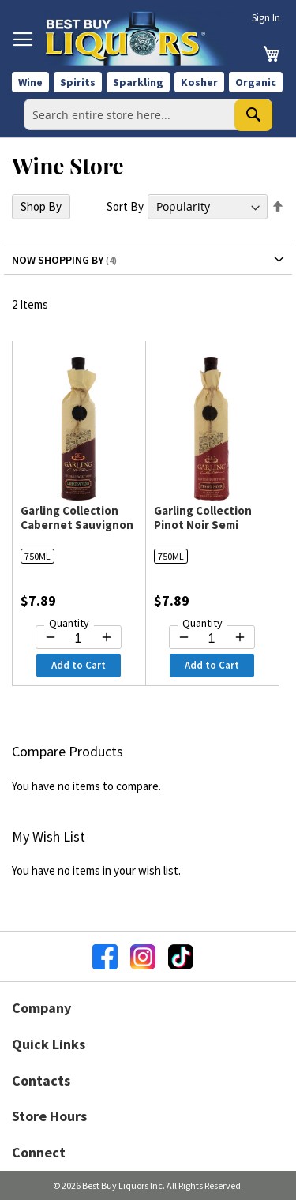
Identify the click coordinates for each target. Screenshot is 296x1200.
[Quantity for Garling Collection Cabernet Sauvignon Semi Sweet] (78, 639)
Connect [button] (39, 1152)
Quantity (69, 623)
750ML (37, 556)
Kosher (199, 82)
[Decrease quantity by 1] (50, 637)
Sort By (125, 206)
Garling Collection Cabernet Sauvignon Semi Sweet (77, 524)
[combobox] (148, 114)
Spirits (78, 82)
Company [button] (41, 1008)
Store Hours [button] (49, 1116)
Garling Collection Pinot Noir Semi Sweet (203, 524)
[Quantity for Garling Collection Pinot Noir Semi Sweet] (212, 639)
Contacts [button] (41, 1080)
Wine (30, 82)
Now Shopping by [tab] (57, 260)
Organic (255, 82)
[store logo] (139, 38)
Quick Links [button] (48, 1044)
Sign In (266, 17)
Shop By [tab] (41, 206)
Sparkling (138, 82)
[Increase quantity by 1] (106, 637)
